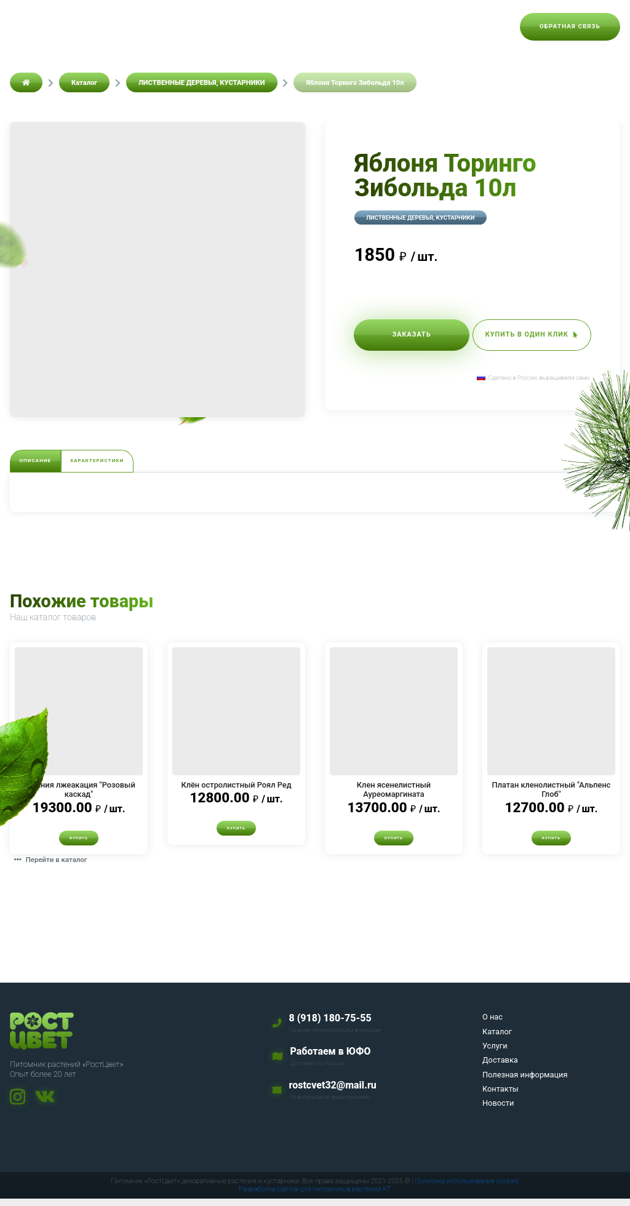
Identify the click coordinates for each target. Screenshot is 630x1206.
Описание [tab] (49, 463)
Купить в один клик (521, 337)
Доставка (251, 26)
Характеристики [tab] (139, 463)
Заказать (401, 337)
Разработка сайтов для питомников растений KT (315, 1196)
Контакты (426, 26)
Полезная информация (338, 26)
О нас (99, 26)
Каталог (147, 26)
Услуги (197, 26)
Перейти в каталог (58, 866)
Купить (79, 844)
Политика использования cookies (467, 1188)
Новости (483, 26)
